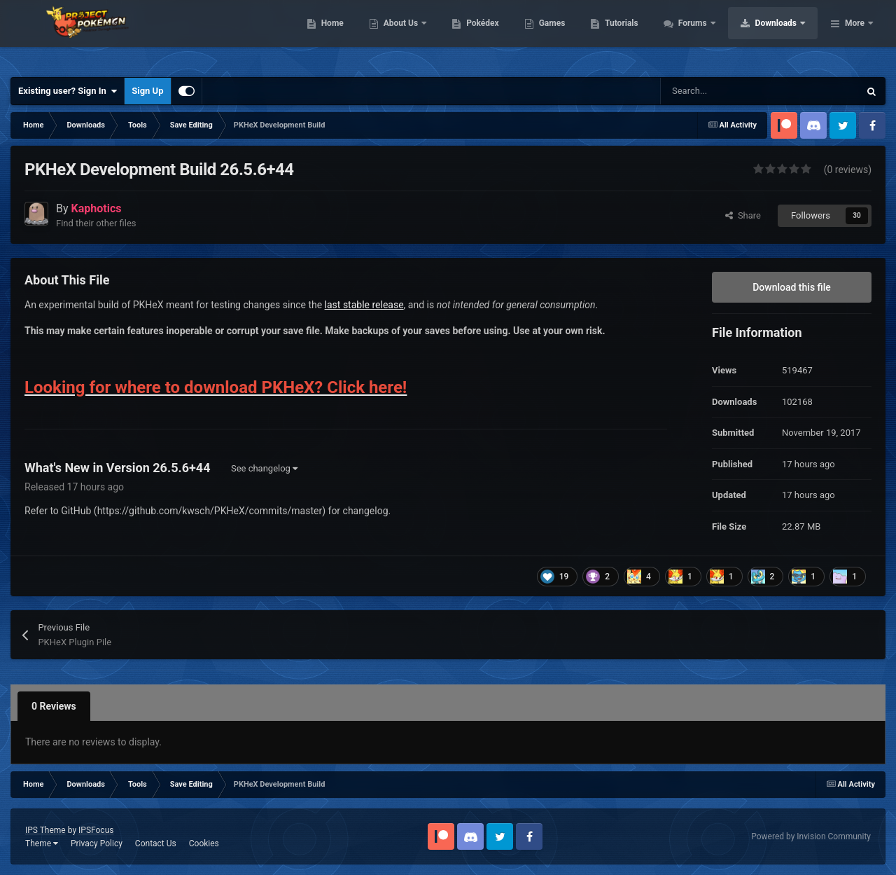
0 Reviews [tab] (53, 706)
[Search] (730, 91)
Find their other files (96, 223)
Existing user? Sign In (67, 91)
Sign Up (147, 90)
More (855, 35)
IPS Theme (45, 830)
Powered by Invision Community (811, 836)
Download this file (791, 287)
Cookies (204, 843)
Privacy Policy (96, 843)
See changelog (264, 468)
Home (421, 35)
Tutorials (710, 35)
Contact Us (155, 843)
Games (640, 35)
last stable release (364, 304)
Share (743, 215)
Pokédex (571, 35)
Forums (782, 35)
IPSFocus (95, 830)
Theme (41, 843)
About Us (490, 35)
